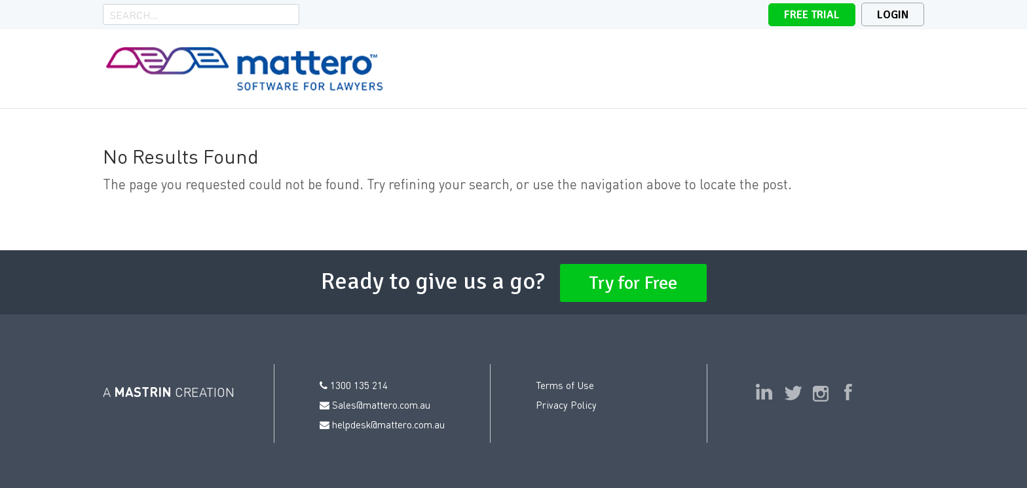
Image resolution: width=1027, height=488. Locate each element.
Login (892, 15)
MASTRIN (143, 391)
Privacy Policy (566, 404)
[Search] (191, 14)
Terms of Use (565, 385)
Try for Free (633, 283)
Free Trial (812, 15)
